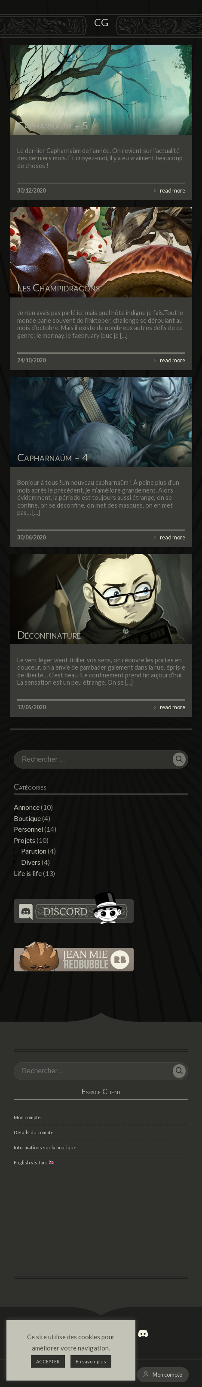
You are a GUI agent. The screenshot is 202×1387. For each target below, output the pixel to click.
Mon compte (167, 1374)
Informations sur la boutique (45, 1147)
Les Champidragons (58, 287)
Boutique (27, 818)
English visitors (34, 1162)
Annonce (27, 807)
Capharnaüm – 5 (52, 125)
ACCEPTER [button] (48, 1361)
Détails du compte (34, 1132)
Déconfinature (49, 634)
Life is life (28, 873)
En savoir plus (91, 1361)
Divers (30, 862)
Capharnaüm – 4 (52, 457)
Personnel (28, 829)
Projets (24, 840)
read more (172, 190)
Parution (33, 851)
